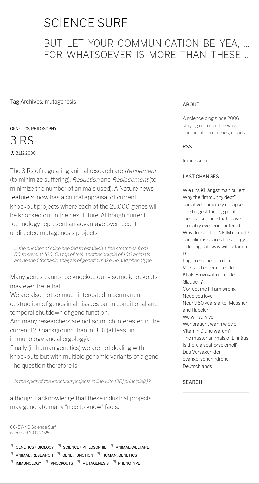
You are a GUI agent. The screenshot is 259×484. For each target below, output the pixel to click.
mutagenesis (95, 463)
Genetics (19, 128)
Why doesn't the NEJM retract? (216, 232)
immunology (28, 463)
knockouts (62, 463)
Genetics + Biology (35, 447)
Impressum (195, 160)
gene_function (77, 455)
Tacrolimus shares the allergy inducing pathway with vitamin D (215, 246)
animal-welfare (132, 447)
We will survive (198, 317)
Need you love (198, 296)
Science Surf (86, 23)
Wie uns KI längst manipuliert (214, 190)
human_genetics (119, 455)
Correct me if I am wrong (209, 289)
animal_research (34, 455)
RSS (187, 146)
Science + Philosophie (84, 447)
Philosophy (44, 128)
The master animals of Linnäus (215, 338)
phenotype (129, 463)
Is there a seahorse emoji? (210, 345)
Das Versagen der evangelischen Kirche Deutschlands (206, 359)
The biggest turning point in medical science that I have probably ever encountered (212, 218)
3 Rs (22, 140)
